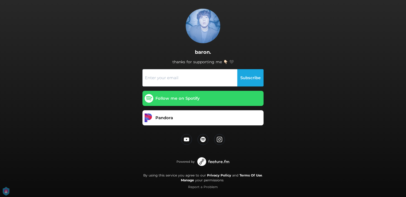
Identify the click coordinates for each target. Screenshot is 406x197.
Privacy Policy (219, 175)
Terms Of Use (250, 175)
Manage (187, 180)
